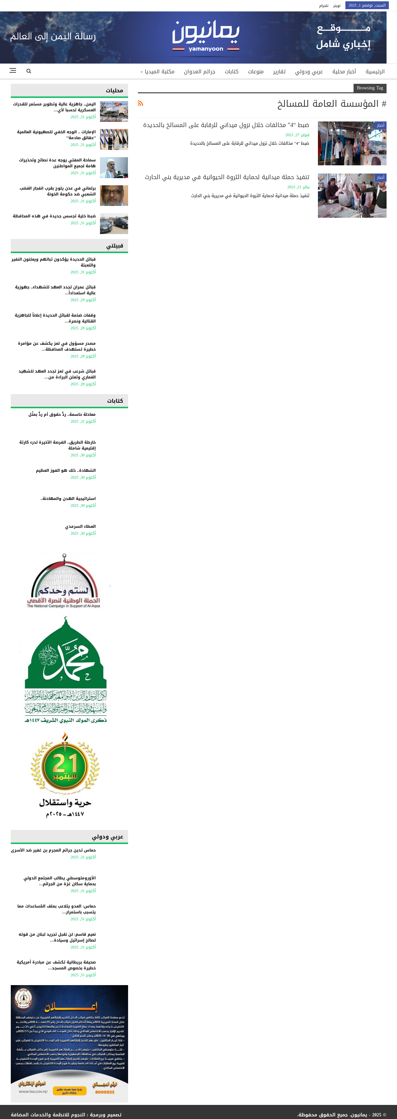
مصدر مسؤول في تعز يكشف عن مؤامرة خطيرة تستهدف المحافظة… (57, 346)
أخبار (380, 125)
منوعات (256, 71)
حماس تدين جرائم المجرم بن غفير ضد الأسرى (53, 850)
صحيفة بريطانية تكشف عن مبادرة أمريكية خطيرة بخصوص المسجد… (56, 965)
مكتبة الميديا (159, 71)
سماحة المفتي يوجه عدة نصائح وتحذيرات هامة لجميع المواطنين (57, 163)
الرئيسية (375, 71)
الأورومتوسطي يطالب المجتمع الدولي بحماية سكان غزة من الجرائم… (60, 881)
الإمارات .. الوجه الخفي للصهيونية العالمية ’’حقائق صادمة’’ (56, 134)
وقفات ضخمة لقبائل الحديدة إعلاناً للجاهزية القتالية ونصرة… (55, 318)
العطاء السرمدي (80, 526)
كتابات (232, 71)
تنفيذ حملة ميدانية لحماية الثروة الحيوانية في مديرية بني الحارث (227, 177)
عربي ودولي (309, 71)
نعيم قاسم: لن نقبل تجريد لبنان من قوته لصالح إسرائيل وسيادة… (57, 937)
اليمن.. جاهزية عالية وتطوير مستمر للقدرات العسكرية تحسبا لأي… (54, 107)
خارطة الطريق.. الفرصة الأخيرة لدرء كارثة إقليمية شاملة (57, 445)
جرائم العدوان (199, 71)
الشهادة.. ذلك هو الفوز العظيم (66, 470)
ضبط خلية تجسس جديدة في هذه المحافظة (54, 216)
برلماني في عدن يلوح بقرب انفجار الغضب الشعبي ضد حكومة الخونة (58, 191)
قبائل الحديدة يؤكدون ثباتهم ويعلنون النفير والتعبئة (53, 262)
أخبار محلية (344, 71)
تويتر (336, 5)
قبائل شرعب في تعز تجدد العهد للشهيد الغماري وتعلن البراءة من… (57, 374)
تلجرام (323, 5)
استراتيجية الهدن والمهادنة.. (68, 498)
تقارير (279, 71)
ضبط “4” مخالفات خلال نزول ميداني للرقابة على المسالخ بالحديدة (226, 125)
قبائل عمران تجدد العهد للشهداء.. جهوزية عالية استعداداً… (55, 290)
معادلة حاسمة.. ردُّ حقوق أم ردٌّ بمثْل (62, 414)
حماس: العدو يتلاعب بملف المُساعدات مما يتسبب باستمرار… (56, 909)
